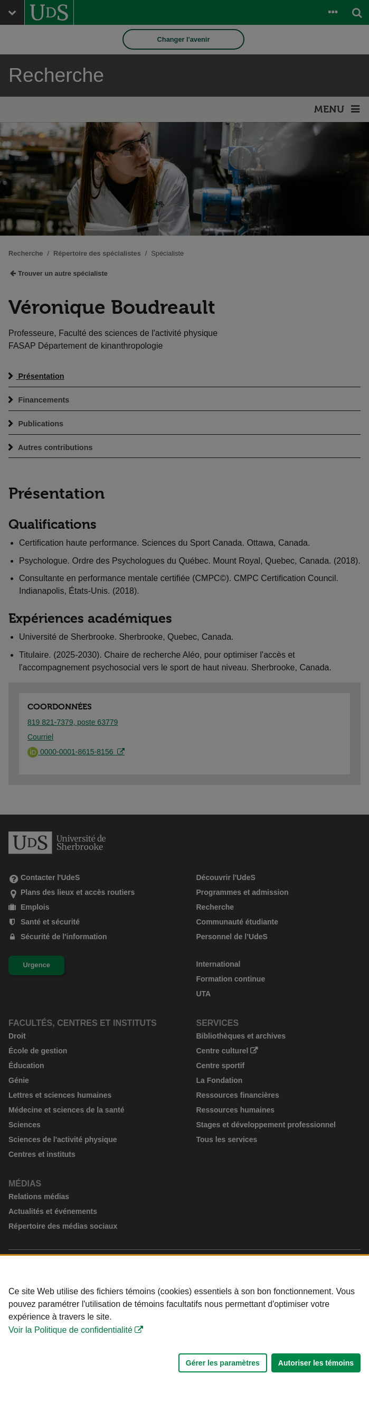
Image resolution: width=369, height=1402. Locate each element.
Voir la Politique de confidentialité (70, 1329)
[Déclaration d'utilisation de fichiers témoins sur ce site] (184, 1329)
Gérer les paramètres (223, 1363)
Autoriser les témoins (316, 1363)
